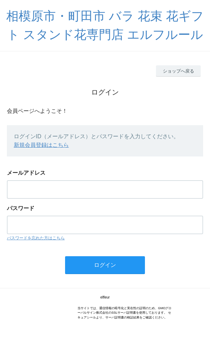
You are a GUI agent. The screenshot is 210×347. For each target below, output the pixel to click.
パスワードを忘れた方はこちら (36, 238)
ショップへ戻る (178, 71)
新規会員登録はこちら (41, 145)
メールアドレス (26, 173)
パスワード (20, 208)
